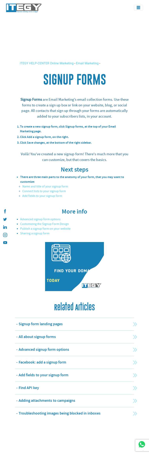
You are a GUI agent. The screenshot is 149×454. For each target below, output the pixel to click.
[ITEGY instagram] (5, 235)
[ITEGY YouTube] (5, 243)
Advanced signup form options (40, 219)
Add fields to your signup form (42, 196)
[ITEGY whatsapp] (141, 444)
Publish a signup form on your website (45, 229)
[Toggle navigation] (138, 8)
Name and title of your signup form (45, 186)
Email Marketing (87, 63)
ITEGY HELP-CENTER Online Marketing (47, 63)
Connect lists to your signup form (44, 191)
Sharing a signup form (34, 233)
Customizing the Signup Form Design (44, 224)
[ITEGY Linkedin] (5, 227)
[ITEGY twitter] (5, 219)
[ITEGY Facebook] (5, 211)
